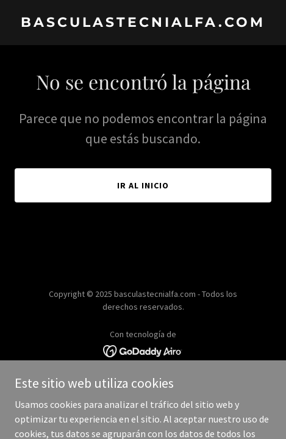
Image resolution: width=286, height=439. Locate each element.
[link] (143, 23)
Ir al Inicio (143, 185)
